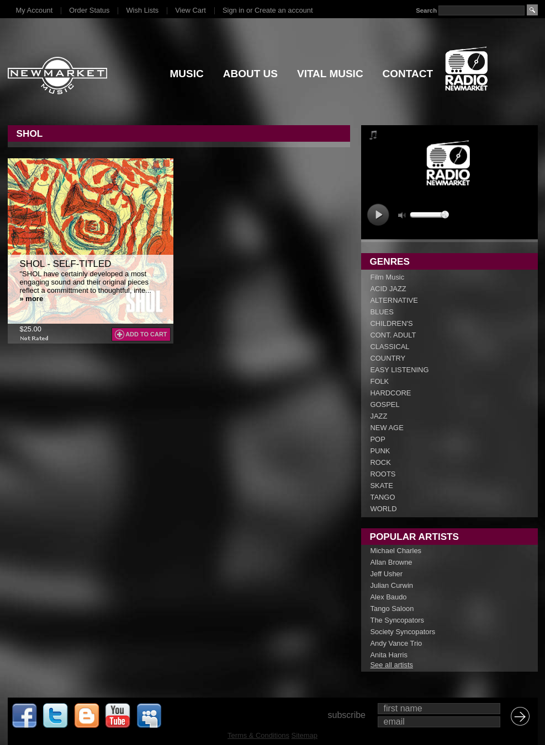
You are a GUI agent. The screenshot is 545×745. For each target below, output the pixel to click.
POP (378, 439)
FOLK (380, 381)
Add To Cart (146, 334)
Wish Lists (142, 10)
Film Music (388, 277)
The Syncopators (398, 620)
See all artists (392, 665)
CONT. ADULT (393, 335)
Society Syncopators (403, 632)
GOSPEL (385, 404)
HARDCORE (391, 393)
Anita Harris (389, 655)
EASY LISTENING (400, 370)
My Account (34, 10)
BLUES (382, 312)
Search (426, 10)
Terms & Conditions (258, 735)
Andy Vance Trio (396, 643)
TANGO (383, 497)
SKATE (382, 485)
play (378, 214)
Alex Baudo (389, 597)
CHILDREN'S (392, 323)
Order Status (89, 10)
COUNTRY (388, 358)
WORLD (384, 509)
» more (32, 298)
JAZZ (379, 416)
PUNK (380, 451)
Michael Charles (396, 550)
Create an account (284, 10)
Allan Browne (391, 562)
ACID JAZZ (388, 289)
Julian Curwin (392, 585)
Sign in (233, 10)
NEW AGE (387, 428)
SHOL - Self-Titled (66, 264)
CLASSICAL (390, 346)
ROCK (381, 462)
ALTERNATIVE (394, 300)
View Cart (190, 10)
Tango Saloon (392, 608)
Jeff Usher (387, 574)
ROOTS (383, 474)
